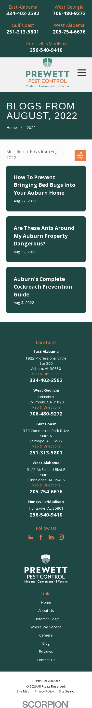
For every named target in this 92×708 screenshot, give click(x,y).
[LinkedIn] (51, 537)
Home (46, 602)
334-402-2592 (22, 13)
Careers (46, 635)
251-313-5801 (22, 31)
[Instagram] (61, 537)
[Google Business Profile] (30, 537)
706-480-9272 (69, 13)
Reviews (46, 651)
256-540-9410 (46, 50)
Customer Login (46, 618)
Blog (46, 643)
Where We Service (46, 626)
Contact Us (46, 659)
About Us (46, 610)
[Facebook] (40, 537)
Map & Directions (46, 373)
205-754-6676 (69, 31)
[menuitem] (23, 691)
